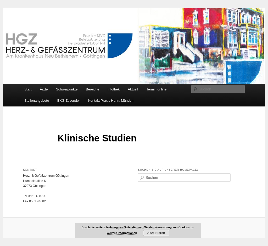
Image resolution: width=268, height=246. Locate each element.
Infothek (114, 89)
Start (27, 89)
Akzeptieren (156, 233)
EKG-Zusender (68, 100)
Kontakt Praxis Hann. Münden (110, 100)
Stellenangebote (36, 100)
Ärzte (44, 89)
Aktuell (133, 89)
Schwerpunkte (66, 89)
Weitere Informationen (122, 232)
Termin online (156, 89)
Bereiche (92, 89)
